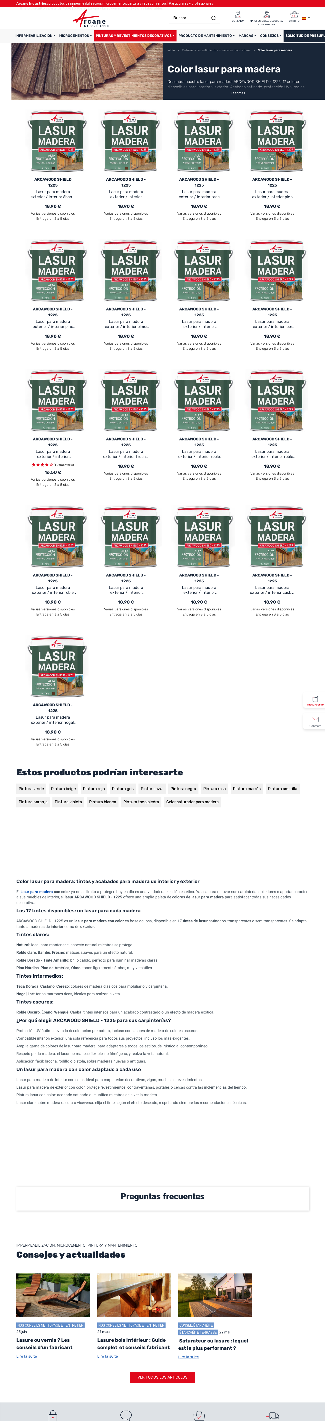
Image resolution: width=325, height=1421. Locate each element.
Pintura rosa (214, 788)
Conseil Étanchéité (196, 1325)
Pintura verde (31, 788)
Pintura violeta (68, 802)
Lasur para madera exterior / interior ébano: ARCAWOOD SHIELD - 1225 (52, 194)
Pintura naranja (33, 802)
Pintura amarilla (282, 788)
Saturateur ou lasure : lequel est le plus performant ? (213, 1344)
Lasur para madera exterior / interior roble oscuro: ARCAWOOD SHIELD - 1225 (199, 454)
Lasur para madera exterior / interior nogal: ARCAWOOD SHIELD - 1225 (53, 720)
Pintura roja (94, 788)
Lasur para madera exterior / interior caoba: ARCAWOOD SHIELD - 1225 (272, 590)
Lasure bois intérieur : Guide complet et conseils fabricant (133, 1343)
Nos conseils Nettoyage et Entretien (50, 1325)
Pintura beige (63, 788)
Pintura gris (123, 788)
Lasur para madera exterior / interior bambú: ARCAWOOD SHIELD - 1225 (199, 590)
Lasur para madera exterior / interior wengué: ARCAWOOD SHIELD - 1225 (126, 194)
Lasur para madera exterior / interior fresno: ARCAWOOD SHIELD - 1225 (126, 454)
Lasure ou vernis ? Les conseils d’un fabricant (44, 1343)
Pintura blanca (102, 802)
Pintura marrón (247, 788)
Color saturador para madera (192, 802)
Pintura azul (152, 788)
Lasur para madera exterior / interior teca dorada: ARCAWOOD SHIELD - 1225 (199, 194)
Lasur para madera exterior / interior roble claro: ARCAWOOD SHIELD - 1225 (53, 590)
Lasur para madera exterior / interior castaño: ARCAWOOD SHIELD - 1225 (126, 590)
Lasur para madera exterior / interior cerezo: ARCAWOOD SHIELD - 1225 (199, 324)
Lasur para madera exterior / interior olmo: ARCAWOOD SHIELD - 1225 (126, 324)
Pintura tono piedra (141, 802)
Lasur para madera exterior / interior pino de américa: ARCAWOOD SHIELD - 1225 (53, 324)
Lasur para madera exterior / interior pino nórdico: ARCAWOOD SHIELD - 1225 (272, 194)
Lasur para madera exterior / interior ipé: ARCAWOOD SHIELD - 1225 (272, 324)
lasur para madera (36, 891)
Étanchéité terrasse (198, 1332)
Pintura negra (183, 788)
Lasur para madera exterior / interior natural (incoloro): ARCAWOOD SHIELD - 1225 (52, 454)
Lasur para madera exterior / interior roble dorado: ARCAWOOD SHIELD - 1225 (272, 454)
